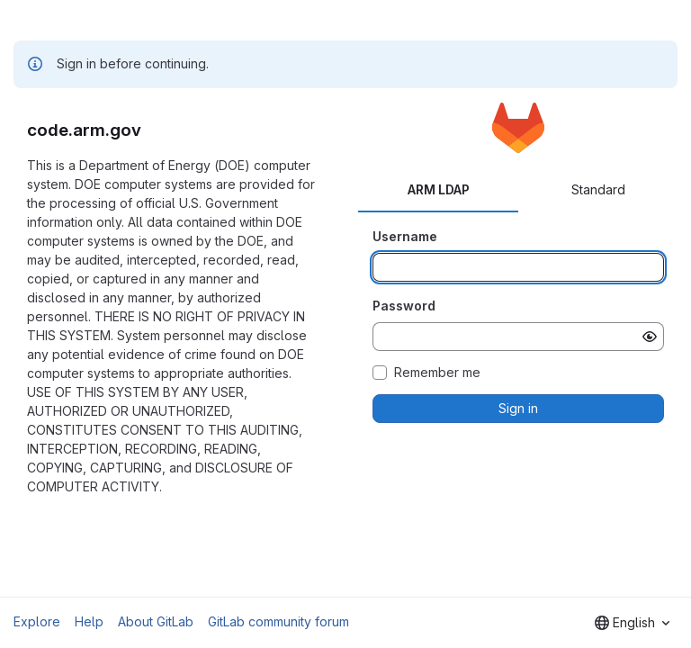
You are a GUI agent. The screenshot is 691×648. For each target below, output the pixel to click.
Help (89, 621)
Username (404, 236)
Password (403, 305)
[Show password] (649, 336)
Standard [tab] (598, 189)
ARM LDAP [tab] (439, 189)
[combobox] (632, 623)
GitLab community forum (278, 621)
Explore (36, 621)
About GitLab (155, 621)
